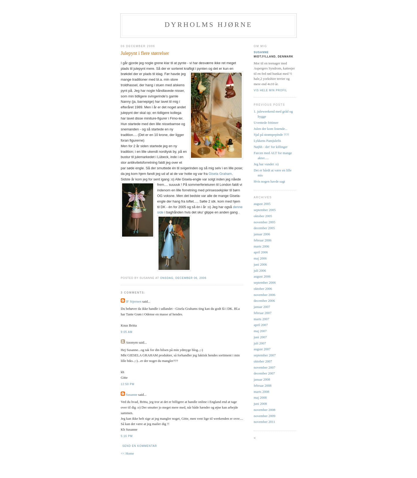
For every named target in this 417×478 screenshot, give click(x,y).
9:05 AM (126, 332)
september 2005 (265, 210)
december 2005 (264, 228)
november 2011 (264, 422)
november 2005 (264, 222)
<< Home (127, 453)
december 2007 (264, 373)
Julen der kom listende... (270, 129)
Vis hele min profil (270, 90)
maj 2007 (260, 331)
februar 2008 (263, 386)
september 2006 (265, 283)
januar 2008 (262, 379)
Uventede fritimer (266, 123)
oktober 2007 (263, 361)
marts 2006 (261, 246)
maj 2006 (260, 258)
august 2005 (262, 204)
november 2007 (264, 367)
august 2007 (262, 349)
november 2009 (264, 416)
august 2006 (262, 276)
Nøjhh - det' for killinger (270, 147)
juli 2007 (260, 343)
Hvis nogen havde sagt (269, 181)
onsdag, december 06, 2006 (183, 278)
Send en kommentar (139, 445)
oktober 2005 (263, 216)
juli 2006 (260, 271)
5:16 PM (127, 436)
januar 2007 (262, 307)
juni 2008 (260, 404)
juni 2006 (260, 264)
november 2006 (264, 295)
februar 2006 (263, 240)
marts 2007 (261, 319)
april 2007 (261, 325)
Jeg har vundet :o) (266, 164)
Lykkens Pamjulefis (267, 141)
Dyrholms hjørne (208, 24)
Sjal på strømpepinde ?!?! (271, 135)
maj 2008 (260, 397)
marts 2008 (261, 392)
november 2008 (264, 410)
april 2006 (261, 252)
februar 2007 (263, 313)
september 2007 (265, 355)
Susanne (131, 395)
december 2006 (264, 301)
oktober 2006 (263, 289)
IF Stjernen (133, 301)
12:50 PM (127, 384)
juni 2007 (260, 337)
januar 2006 (262, 234)
